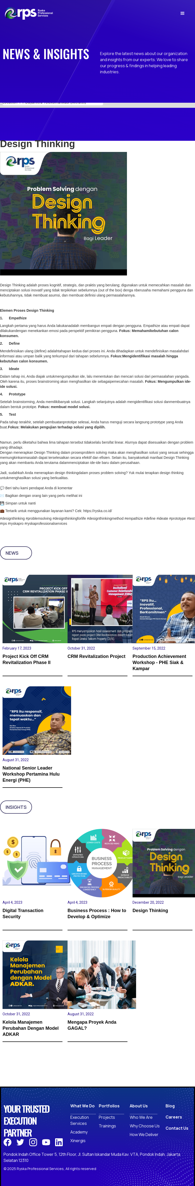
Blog (170, 1106)
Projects (107, 1117)
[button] (182, 13)
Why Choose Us (145, 1126)
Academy (79, 1132)
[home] (29, 13)
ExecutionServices (79, 1120)
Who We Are (141, 1117)
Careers (174, 1117)
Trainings (107, 1126)
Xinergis (78, 1140)
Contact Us (177, 1128)
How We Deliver (144, 1134)
